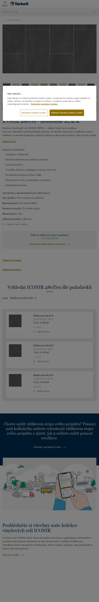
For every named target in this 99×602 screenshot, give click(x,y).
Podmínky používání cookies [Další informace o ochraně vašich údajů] (44, 104)
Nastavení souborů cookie (34, 113)
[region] (49, 103)
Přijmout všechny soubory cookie (66, 113)
